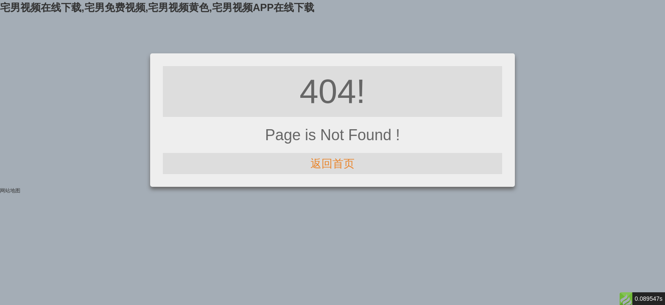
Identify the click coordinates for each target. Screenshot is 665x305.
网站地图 (10, 191)
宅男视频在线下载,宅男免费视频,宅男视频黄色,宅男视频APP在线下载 (157, 7)
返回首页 (332, 163)
